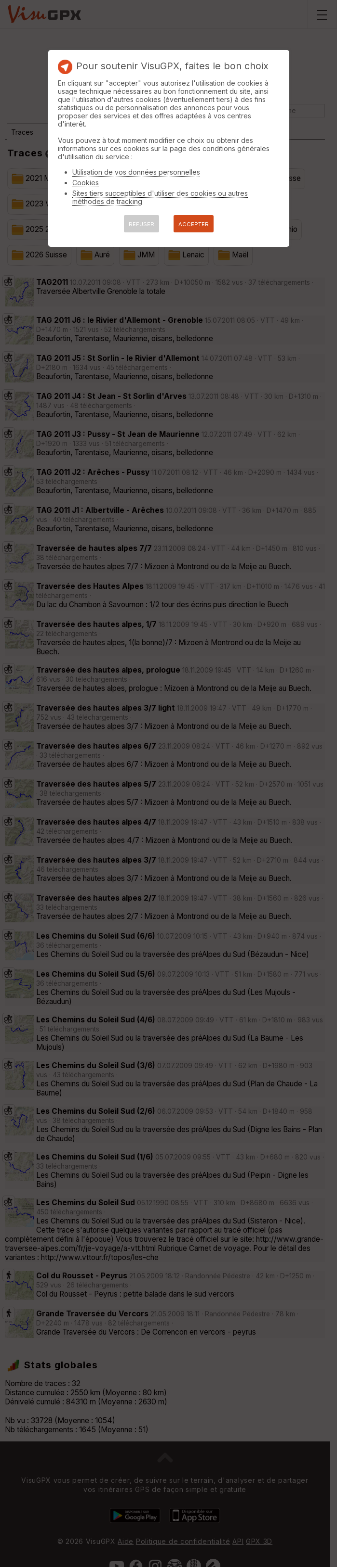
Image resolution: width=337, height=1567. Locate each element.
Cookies (85, 182)
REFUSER (141, 224)
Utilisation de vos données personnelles (136, 172)
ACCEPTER (193, 224)
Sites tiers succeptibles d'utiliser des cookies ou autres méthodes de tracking (160, 197)
